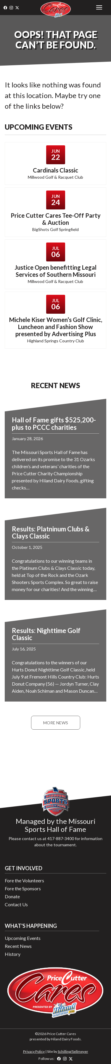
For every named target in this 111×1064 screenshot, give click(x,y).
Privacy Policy (34, 1051)
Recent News (18, 946)
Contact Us (16, 904)
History (12, 954)
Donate (12, 896)
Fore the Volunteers (24, 880)
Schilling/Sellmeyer (73, 1051)
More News (55, 722)
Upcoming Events (23, 938)
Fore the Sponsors (23, 888)
